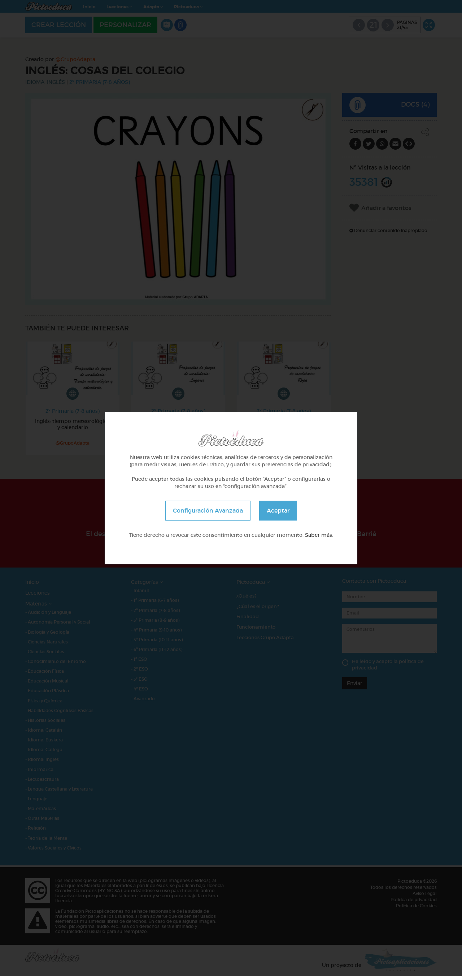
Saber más (318, 535)
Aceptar (278, 510)
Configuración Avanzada (208, 510)
